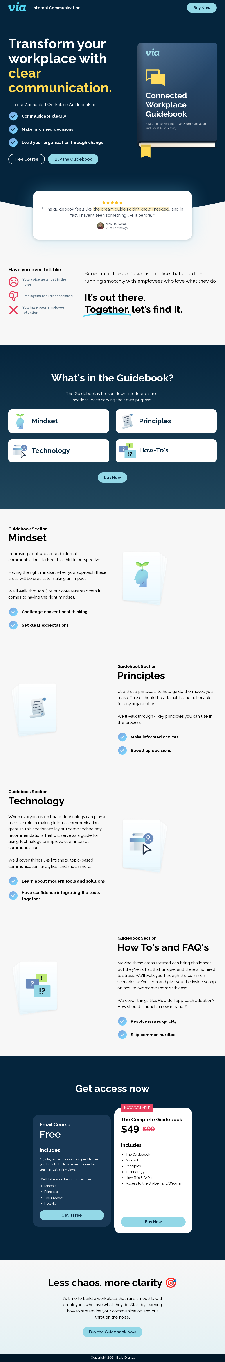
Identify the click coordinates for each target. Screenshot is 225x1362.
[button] (26, 160)
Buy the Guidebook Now (112, 1332)
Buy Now (201, 7)
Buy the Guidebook (73, 159)
